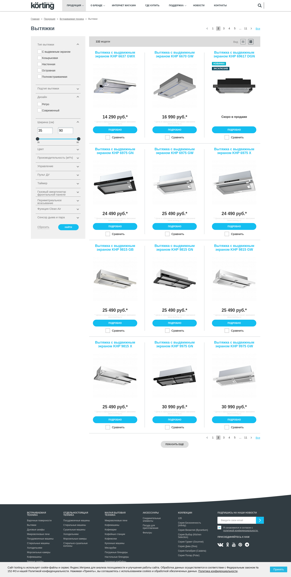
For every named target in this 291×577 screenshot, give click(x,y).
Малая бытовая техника (115, 514)
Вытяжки (31, 525)
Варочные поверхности (39, 520)
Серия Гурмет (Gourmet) (191, 541)
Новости (198, 5)
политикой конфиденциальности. (240, 530)
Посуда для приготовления (150, 526)
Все (258, 28)
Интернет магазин (123, 5)
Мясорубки (110, 547)
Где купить (152, 5)
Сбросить (43, 227)
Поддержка (176, 5)
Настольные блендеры (117, 557)
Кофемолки (111, 538)
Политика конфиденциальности (218, 571)
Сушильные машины (74, 529)
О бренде (96, 5)
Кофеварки (111, 529)
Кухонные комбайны (115, 561)
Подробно (115, 129)
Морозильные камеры (38, 552)
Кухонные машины (115, 543)
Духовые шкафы (36, 529)
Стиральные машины (38, 543)
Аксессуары (151, 513)
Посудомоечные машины (40, 538)
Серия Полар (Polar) (188, 555)
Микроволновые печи (38, 534)
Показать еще (175, 444)
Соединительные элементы (152, 519)
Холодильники (34, 547)
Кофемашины (34, 557)
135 (180, 518)
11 (245, 28)
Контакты (220, 5)
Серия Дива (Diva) (187, 546)
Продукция (74, 5)
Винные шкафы (35, 561)
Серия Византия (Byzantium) (193, 530)
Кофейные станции (115, 534)
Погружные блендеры (116, 552)
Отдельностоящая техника (75, 514)
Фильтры (147, 532)
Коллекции (185, 513)
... (240, 28)
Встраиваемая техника (36, 514)
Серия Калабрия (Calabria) (192, 551)
